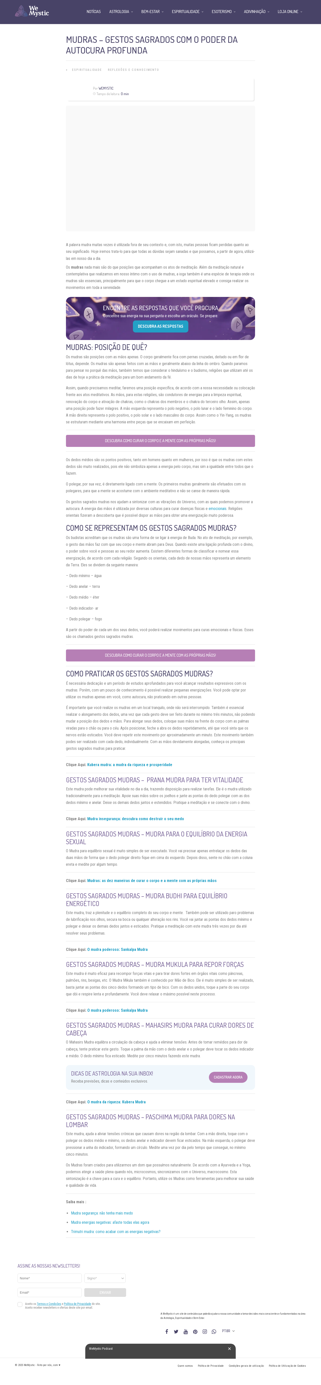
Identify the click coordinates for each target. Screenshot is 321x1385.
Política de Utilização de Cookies (287, 1365)
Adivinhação (255, 11)
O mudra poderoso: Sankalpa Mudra (117, 949)
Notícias (94, 11)
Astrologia (119, 11)
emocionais (217, 508)
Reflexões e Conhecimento (133, 70)
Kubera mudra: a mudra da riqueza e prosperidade (129, 764)
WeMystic (106, 88)
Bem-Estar (150, 11)
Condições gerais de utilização (246, 1365)
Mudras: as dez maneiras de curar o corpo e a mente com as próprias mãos (152, 880)
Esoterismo (222, 11)
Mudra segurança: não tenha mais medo (102, 1213)
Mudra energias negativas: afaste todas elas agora (110, 1222)
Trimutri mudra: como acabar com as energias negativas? (115, 1231)
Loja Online (288, 11)
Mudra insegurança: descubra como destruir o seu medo (135, 818)
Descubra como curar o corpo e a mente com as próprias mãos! (160, 440)
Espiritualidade (87, 70)
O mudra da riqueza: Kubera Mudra (116, 1102)
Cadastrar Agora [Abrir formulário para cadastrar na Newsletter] (228, 1077)
